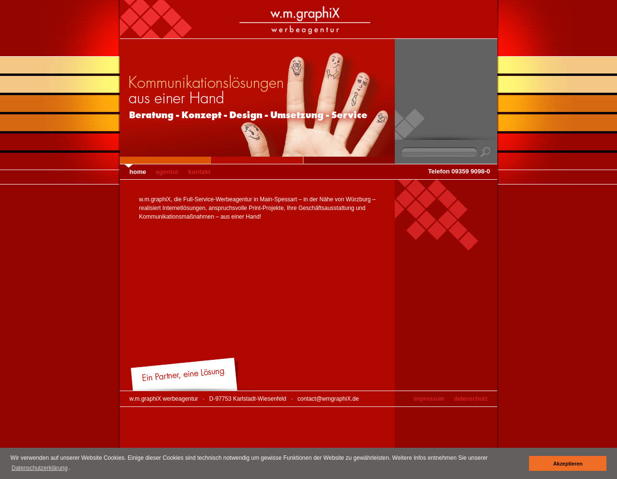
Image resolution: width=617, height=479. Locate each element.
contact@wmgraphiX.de (328, 398)
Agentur (167, 171)
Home (137, 171)
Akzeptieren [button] (567, 464)
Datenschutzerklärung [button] (40, 468)
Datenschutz (471, 398)
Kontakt (199, 171)
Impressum (429, 398)
